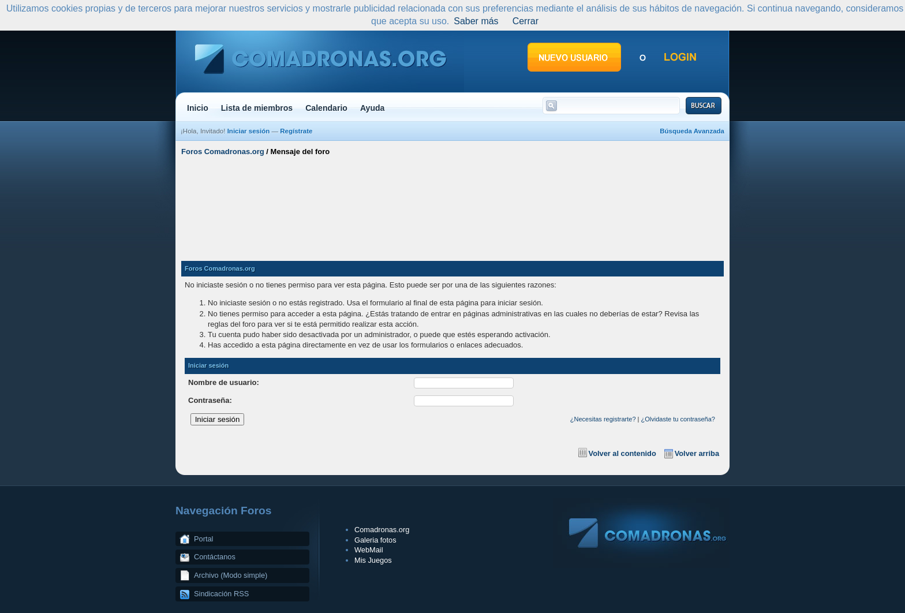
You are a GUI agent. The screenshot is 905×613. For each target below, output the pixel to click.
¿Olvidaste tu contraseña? (678, 419)
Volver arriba (697, 453)
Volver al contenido (622, 453)
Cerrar (525, 21)
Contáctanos (214, 556)
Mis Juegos (373, 560)
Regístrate (296, 131)
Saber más (476, 21)
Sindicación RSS (221, 593)
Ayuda (372, 108)
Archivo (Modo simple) (230, 575)
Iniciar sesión (248, 131)
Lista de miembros (257, 108)
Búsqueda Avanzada (692, 131)
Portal (203, 538)
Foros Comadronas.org (222, 151)
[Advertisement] (452, 204)
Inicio (197, 108)
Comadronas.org (381, 529)
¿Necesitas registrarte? (603, 419)
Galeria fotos (375, 540)
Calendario (326, 108)
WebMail (368, 549)
